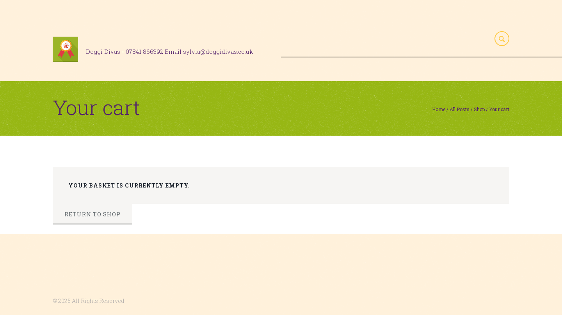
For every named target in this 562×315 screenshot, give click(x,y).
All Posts (460, 109)
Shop (479, 109)
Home (438, 109)
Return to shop (92, 214)
